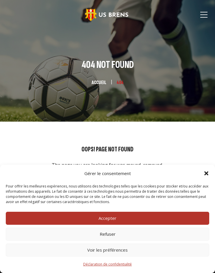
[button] (206, 173)
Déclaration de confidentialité (107, 264)
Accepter (107, 218)
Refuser (108, 234)
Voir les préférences (107, 250)
